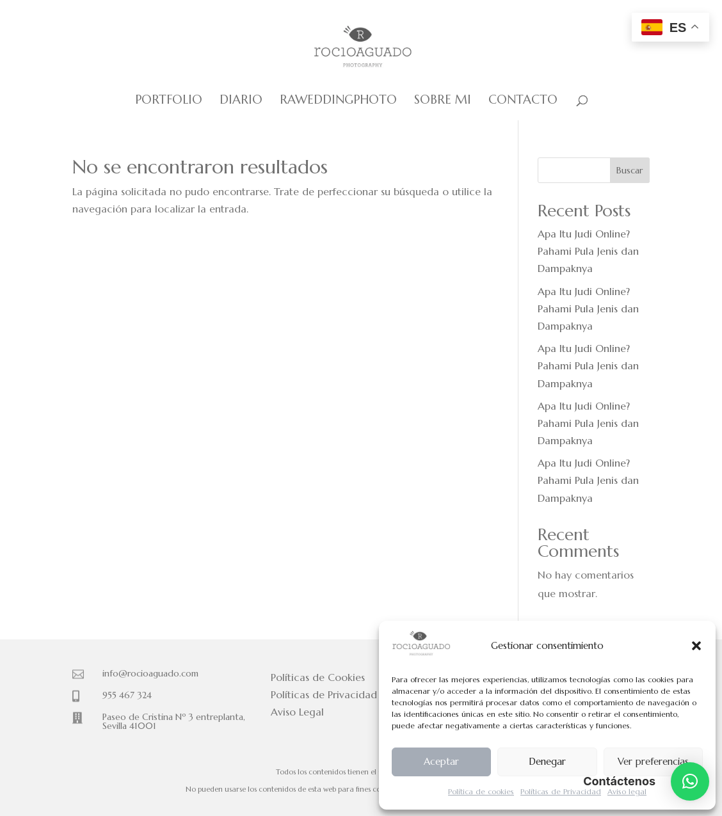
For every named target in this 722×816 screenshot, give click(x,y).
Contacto (523, 101)
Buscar (629, 170)
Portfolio (168, 101)
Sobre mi (442, 101)
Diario (241, 101)
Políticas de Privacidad (560, 791)
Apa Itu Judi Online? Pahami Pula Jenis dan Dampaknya (588, 251)
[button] (696, 645)
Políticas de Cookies (318, 677)
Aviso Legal (297, 711)
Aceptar (441, 761)
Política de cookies (481, 791)
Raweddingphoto (338, 101)
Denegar (547, 761)
